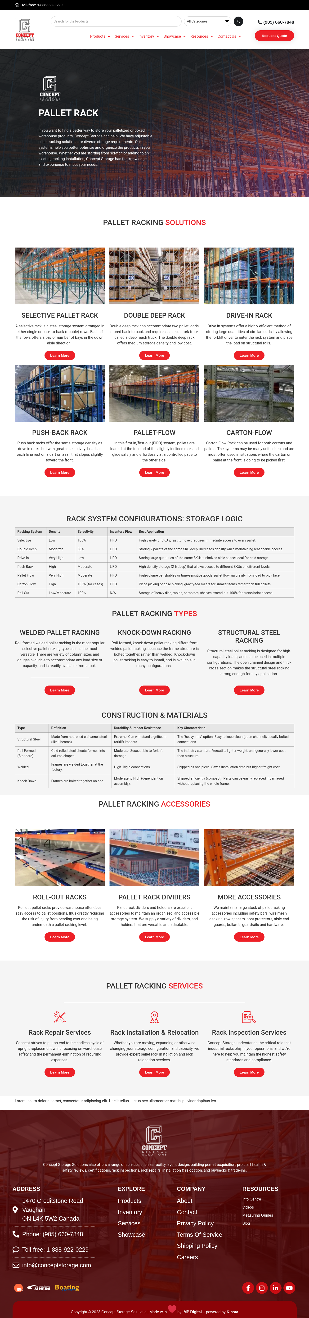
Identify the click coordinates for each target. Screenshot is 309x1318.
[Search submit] (238, 21)
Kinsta (232, 1312)
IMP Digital (192, 1312)
